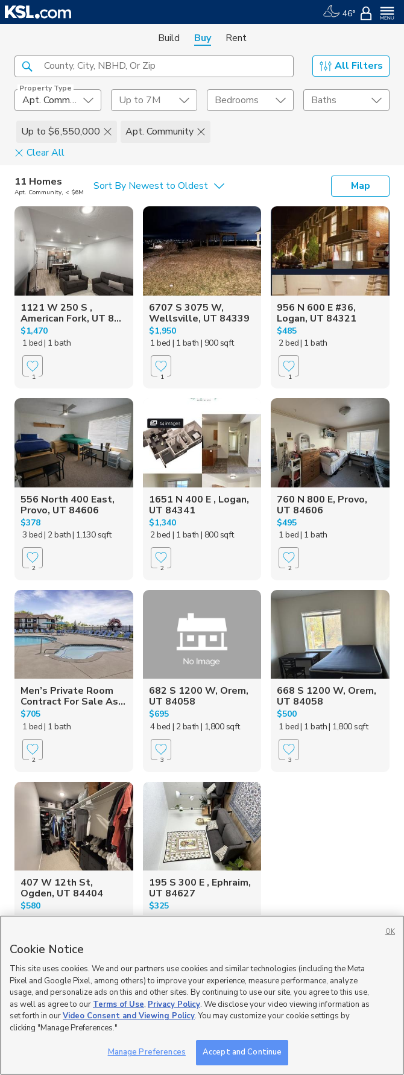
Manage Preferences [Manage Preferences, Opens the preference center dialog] (147, 1052)
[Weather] (339, 12)
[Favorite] (32, 365)
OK (390, 931)
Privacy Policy (174, 1004)
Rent (236, 38)
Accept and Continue (242, 1052)
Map (360, 185)
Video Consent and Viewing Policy (129, 1015)
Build (169, 38)
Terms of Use (118, 1004)
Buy (202, 38)
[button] (27, 66)
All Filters (351, 65)
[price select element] (154, 100)
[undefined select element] (57, 100)
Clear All (39, 152)
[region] (202, 995)
